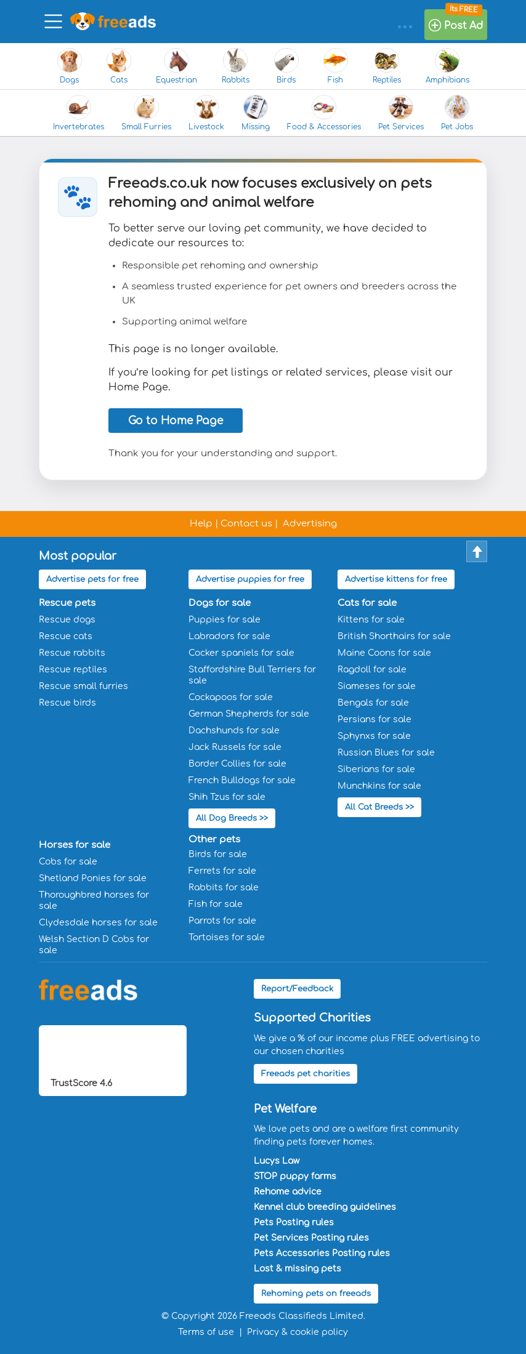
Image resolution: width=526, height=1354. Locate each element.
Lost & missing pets (297, 1268)
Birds (286, 66)
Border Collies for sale (237, 763)
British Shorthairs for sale (394, 636)
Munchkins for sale (379, 786)
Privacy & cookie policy (297, 1332)
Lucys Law (276, 1161)
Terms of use (206, 1332)
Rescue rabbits (72, 653)
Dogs (69, 66)
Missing (255, 113)
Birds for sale (217, 854)
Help (201, 523)
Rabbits (235, 66)
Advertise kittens (396, 579)
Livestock (206, 113)
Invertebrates (78, 113)
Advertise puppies (250, 579)
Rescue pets (67, 603)
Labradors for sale (229, 636)
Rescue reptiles (73, 669)
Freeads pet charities (305, 1074)
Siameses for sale (377, 686)
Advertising (310, 523)
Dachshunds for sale (234, 730)
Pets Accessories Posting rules (322, 1253)
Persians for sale (374, 719)
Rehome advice (288, 1191)
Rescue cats (65, 636)
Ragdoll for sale (372, 669)
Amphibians (447, 66)
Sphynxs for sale (374, 736)
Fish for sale (215, 904)
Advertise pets (92, 579)
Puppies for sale (224, 619)
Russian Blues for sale (386, 752)
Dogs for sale (219, 603)
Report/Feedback (297, 989)
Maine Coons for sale (384, 653)
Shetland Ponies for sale (93, 878)
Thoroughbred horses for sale (94, 900)
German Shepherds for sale (248, 714)
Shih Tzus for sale (226, 797)
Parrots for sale (222, 920)
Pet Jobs (457, 113)
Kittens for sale (371, 619)
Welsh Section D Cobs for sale (94, 945)
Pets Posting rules (294, 1222)
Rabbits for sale (223, 887)
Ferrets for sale (222, 871)
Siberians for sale (376, 769)
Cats (119, 66)
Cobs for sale (68, 861)
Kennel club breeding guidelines (325, 1207)
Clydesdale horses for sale (98, 922)
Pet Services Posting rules (311, 1238)
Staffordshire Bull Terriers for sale (252, 675)
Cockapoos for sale (230, 697)
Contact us (246, 523)
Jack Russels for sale (234, 747)
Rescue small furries (83, 686)
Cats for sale (367, 603)
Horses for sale (74, 845)
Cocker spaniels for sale (241, 653)
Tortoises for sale (226, 937)
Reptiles (387, 66)
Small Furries (146, 113)
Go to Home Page (175, 421)
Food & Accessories (324, 113)
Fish (335, 66)
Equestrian (176, 66)
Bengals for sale (373, 702)
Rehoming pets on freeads (316, 1293)
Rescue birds (67, 702)
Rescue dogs (67, 619)
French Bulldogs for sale (242, 780)
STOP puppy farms (295, 1176)
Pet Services (401, 113)
